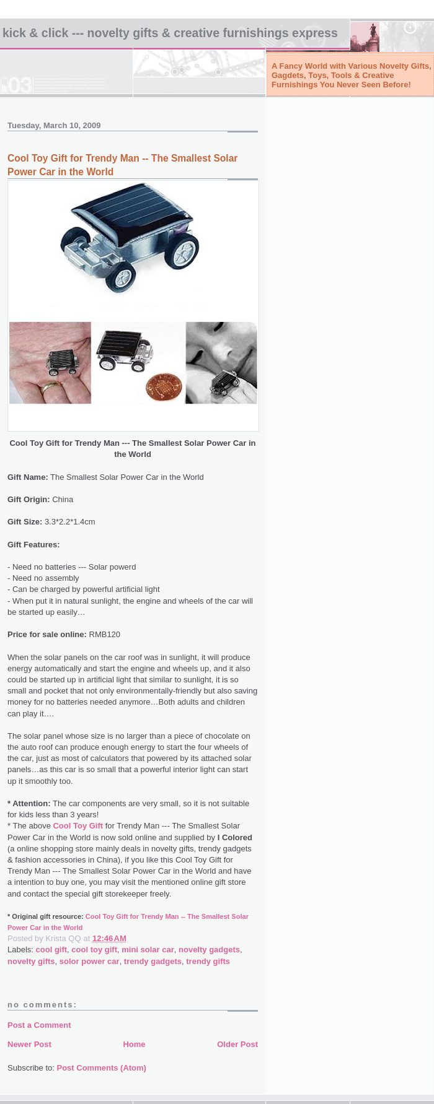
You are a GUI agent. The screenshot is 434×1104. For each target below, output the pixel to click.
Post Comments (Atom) (101, 1067)
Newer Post (29, 1044)
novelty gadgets (209, 949)
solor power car (90, 961)
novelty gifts (31, 961)
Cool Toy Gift (78, 825)
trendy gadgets (153, 961)
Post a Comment (39, 1025)
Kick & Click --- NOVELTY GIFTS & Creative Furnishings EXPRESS (170, 33)
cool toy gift (94, 949)
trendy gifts (208, 961)
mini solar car (148, 949)
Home (134, 1044)
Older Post (237, 1044)
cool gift (52, 949)
